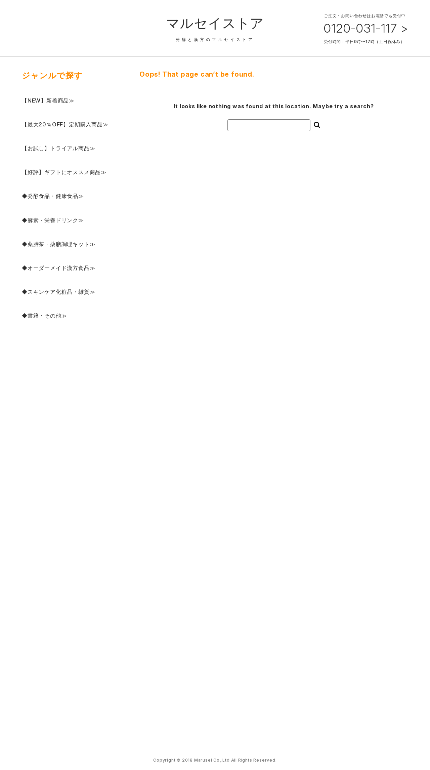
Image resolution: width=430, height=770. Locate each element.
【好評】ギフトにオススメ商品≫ (64, 172)
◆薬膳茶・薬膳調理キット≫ (58, 244)
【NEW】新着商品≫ (48, 100)
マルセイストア (215, 23)
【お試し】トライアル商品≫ (58, 148)
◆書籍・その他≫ (44, 315)
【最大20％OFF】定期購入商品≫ (65, 124)
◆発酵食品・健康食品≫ (53, 196)
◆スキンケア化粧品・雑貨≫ (58, 291)
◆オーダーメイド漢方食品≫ (58, 268)
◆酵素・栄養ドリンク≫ (53, 220)
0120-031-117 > (366, 28)
